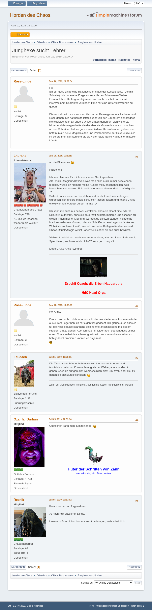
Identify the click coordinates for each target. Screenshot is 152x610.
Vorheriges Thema (104, 59)
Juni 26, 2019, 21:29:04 (60, 81)
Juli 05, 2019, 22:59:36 (60, 419)
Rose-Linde (22, 81)
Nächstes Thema (129, 59)
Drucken (134, 70)
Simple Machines (35, 606)
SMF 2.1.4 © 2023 (16, 606)
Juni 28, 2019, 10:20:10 (60, 155)
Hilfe (91, 606)
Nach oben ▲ (137, 606)
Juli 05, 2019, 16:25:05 (60, 357)
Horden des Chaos (30, 15)
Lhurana (20, 155)
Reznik (19, 500)
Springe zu (87, 582)
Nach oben (18, 567)
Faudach (20, 357)
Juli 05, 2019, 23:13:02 (60, 499)
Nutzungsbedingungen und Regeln (112, 606)
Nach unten (18, 70)
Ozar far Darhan (26, 419)
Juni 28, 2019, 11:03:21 (60, 305)
